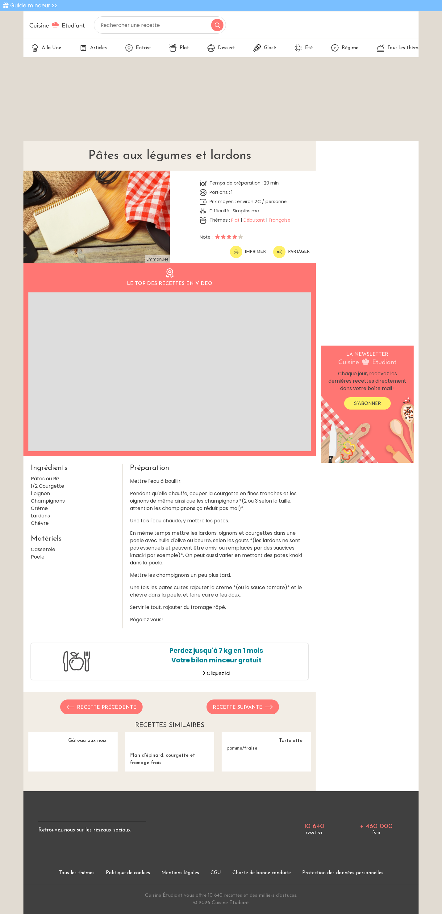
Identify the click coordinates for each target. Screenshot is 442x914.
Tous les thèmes (400, 48)
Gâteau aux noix (73, 765)
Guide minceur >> (33, 5)
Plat (179, 48)
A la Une (46, 48)
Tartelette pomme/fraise (266, 765)
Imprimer (248, 252)
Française (279, 220)
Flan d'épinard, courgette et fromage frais (169, 769)
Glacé (264, 48)
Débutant (254, 220)
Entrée (138, 48)
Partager (291, 252)
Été (303, 48)
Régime (344, 48)
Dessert (221, 48)
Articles (93, 48)
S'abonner (367, 403)
